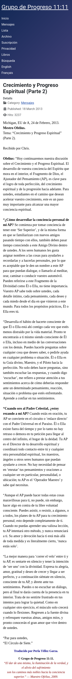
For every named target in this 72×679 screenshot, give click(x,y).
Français (7, 73)
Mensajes (8, 24)
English (6, 67)
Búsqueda (8, 61)
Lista (5, 30)
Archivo (7, 36)
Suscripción (9, 42)
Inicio (5, 18)
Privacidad (9, 48)
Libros (6, 54)
